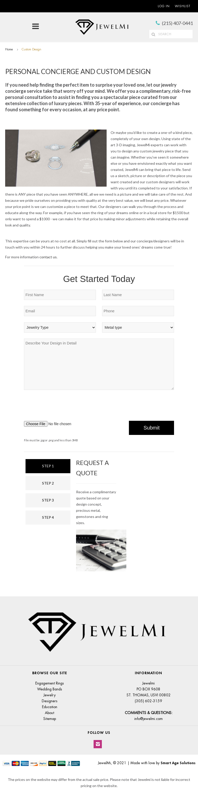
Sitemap (49, 718)
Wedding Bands (49, 689)
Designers (49, 701)
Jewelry (50, 695)
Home (9, 49)
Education (49, 707)
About (49, 713)
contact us (48, 257)
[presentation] (135, 407)
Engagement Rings (49, 683)
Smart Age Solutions (178, 763)
